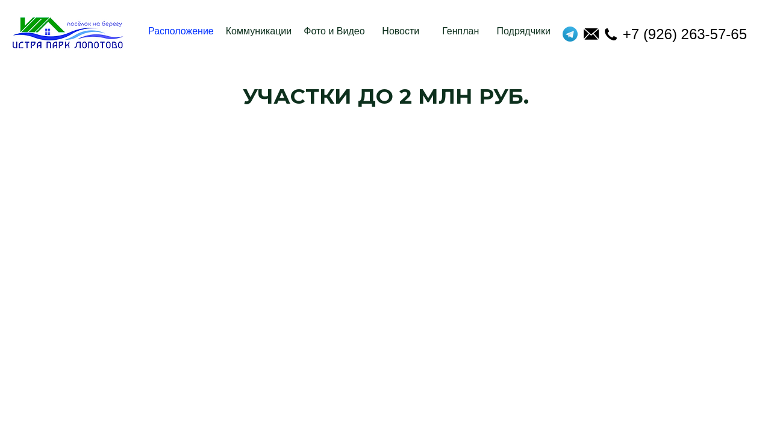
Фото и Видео (334, 31)
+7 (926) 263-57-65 (676, 34)
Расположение (181, 31)
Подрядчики (524, 31)
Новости (400, 31)
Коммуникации (259, 31)
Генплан (460, 31)
